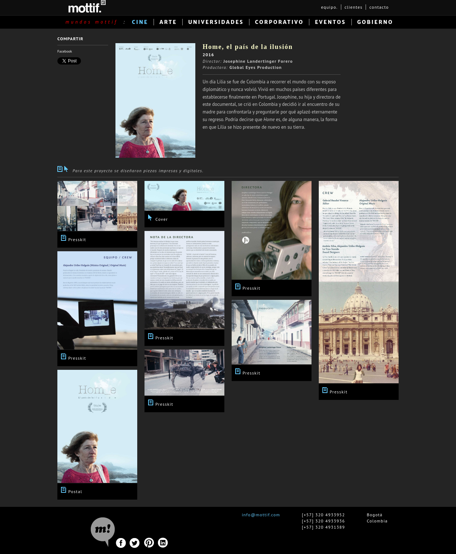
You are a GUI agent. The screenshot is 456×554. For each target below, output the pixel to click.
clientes (353, 7)
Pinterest (149, 543)
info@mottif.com (261, 514)
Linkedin (163, 543)
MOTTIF (87, 6)
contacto (379, 7)
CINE (140, 22)
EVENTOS (330, 22)
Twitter (135, 543)
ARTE (168, 22)
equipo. (329, 7)
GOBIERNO (375, 22)
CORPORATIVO (279, 22)
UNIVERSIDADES (216, 22)
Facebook (64, 51)
